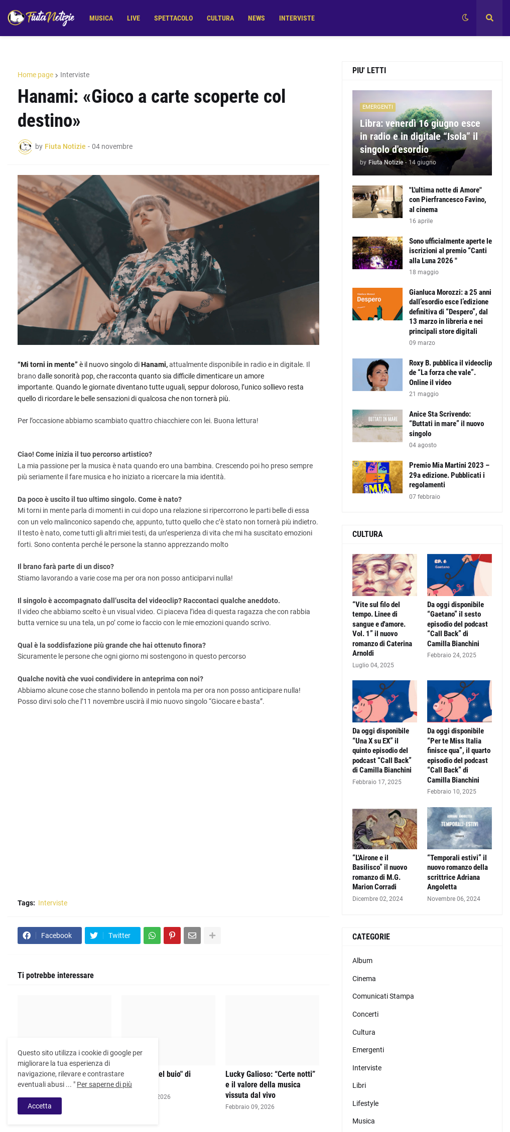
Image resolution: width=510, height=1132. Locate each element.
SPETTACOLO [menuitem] (173, 18)
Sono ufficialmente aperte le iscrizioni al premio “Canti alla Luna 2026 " (450, 251)
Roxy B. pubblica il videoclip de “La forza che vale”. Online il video (450, 372)
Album (362, 961)
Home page (35, 74)
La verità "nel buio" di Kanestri (156, 1079)
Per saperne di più (104, 1084)
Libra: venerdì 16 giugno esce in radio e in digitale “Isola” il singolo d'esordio (420, 136)
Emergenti (368, 1050)
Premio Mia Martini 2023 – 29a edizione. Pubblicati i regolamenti (449, 475)
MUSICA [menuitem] (101, 18)
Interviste (74, 74)
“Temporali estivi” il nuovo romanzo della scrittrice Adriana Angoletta (457, 872)
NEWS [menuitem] (256, 18)
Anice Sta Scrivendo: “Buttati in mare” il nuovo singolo (446, 424)
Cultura (363, 1032)
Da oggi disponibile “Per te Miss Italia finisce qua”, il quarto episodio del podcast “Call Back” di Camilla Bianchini (458, 755)
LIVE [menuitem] (133, 18)
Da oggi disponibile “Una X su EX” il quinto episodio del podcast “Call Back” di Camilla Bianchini (382, 750)
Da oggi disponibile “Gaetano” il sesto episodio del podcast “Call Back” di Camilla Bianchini (457, 624)
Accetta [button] (40, 1106)
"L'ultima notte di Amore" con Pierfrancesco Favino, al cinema (447, 199)
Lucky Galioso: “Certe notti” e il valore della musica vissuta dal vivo (270, 1084)
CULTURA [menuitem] (220, 18)
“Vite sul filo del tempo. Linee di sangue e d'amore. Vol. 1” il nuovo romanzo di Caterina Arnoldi (382, 629)
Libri (359, 1085)
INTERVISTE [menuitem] (297, 18)
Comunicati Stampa (383, 996)
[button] (465, 18)
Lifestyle (365, 1103)
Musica (363, 1121)
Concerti (365, 1014)
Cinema (364, 979)
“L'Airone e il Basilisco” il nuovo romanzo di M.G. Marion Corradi (379, 872)
